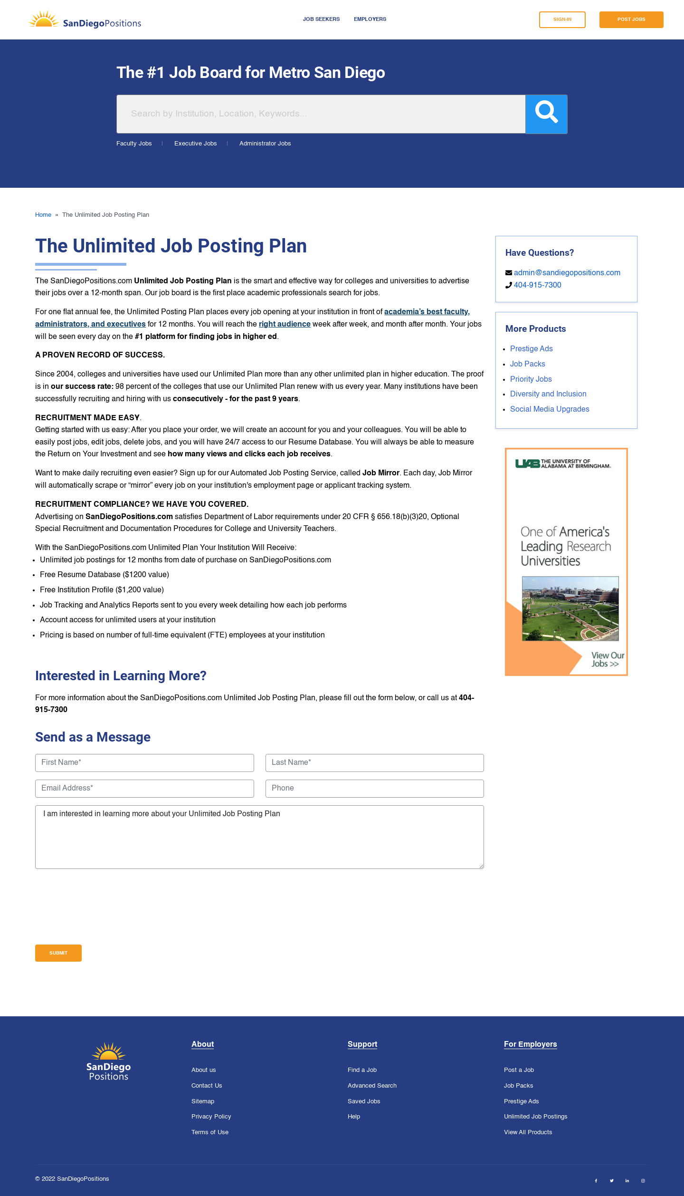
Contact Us (206, 1086)
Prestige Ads (531, 349)
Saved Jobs (364, 1102)
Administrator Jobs (265, 144)
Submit (58, 953)
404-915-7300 (537, 285)
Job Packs (527, 364)
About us (203, 1070)
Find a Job (362, 1070)
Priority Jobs (531, 380)
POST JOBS (632, 19)
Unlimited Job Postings (536, 1117)
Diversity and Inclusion (548, 394)
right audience (285, 324)
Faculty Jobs (134, 144)
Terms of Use (209, 1133)
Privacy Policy (211, 1117)
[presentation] (107, 906)
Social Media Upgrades (549, 410)
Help (354, 1117)
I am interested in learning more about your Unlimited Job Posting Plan (259, 837)
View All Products (528, 1133)
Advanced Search (372, 1086)
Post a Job (519, 1070)
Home (43, 215)
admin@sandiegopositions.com (567, 273)
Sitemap (202, 1102)
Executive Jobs (195, 144)
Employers (370, 19)
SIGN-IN (562, 19)
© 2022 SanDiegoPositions (72, 1179)
